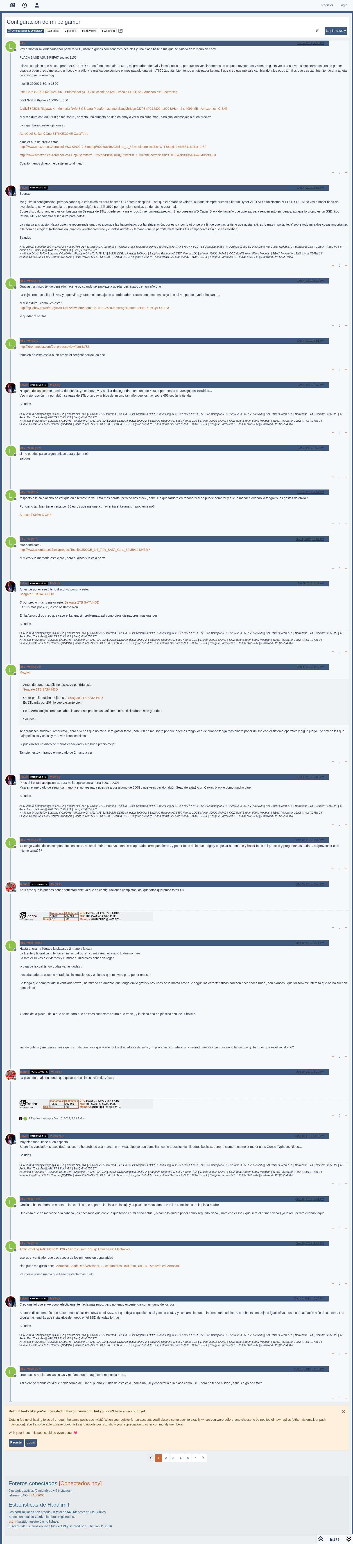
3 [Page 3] (173, 1458)
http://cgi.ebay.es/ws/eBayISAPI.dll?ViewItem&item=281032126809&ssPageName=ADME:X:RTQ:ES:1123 (94, 308)
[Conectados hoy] (80, 1483)
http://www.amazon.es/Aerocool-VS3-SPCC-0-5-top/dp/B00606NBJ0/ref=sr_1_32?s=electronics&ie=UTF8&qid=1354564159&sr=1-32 (113, 147)
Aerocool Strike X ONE (36, 515)
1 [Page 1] (158, 1458)
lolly (22, 43)
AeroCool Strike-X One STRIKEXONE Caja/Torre (54, 133)
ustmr (12, 1521)
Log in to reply (336, 30)
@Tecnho (34, 943)
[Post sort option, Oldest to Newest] (317, 31)
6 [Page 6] (195, 1458)
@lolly (32, 340)
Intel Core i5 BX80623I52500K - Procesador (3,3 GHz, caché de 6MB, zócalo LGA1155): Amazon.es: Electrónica (98, 92)
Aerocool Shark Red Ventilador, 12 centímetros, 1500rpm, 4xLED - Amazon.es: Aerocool (118, 1266)
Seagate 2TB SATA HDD (82, 602)
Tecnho (24, 884)
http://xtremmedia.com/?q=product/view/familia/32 (54, 346)
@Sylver (34, 280)
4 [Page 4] (181, 1458)
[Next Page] (203, 1458)
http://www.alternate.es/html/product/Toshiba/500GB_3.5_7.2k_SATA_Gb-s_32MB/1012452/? (85, 549)
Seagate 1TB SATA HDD (37, 594)
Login (31, 1442)
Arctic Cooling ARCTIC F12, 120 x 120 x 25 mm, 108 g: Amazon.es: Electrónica (75, 1249)
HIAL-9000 (37, 1495)
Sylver (24, 187)
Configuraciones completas (25, 30)
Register (16, 1442)
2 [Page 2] (166, 1458)
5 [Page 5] (188, 1458)
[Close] (343, 1411)
